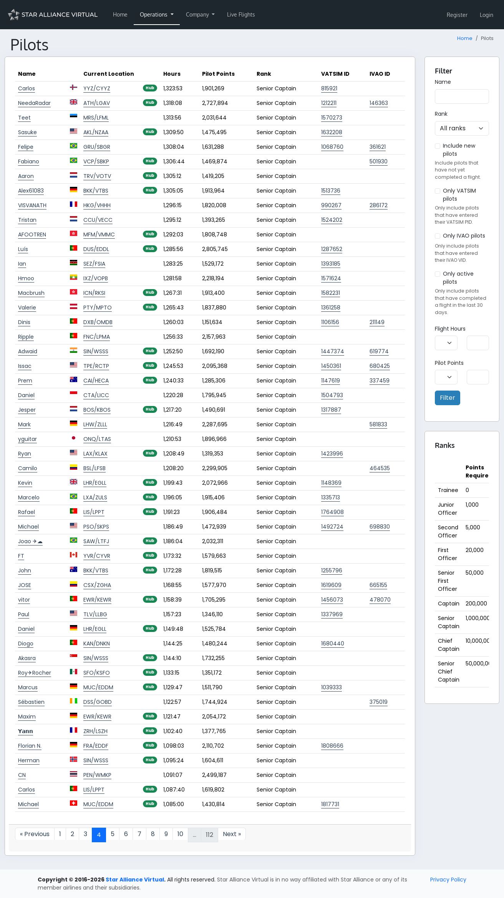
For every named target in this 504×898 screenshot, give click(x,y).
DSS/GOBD (97, 702)
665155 (378, 585)
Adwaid (27, 351)
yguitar (27, 439)
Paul (23, 614)
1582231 (330, 293)
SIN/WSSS (95, 351)
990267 (331, 205)
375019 (379, 702)
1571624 (331, 278)
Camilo (27, 468)
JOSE (24, 585)
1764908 (332, 512)
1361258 (330, 307)
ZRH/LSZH (95, 731)
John (24, 570)
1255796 (331, 570)
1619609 (331, 585)
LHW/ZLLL (95, 424)
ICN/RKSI (94, 293)
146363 (379, 103)
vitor (24, 600)
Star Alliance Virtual (135, 879)
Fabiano (28, 161)
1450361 (331, 366)
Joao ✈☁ (30, 541)
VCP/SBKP (96, 161)
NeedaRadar (34, 103)
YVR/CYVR (96, 556)
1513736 (330, 191)
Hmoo (26, 278)
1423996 (332, 453)
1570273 (331, 117)
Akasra (27, 658)
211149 (377, 322)
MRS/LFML (96, 117)
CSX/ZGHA (97, 585)
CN (22, 775)
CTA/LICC (96, 395)
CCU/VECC (98, 220)
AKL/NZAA (95, 132)
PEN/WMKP (97, 775)
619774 (379, 351)
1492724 (332, 526)
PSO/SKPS (96, 526)
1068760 (332, 147)
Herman (29, 760)
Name (443, 82)
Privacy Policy (448, 879)
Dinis (24, 322)
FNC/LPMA (96, 337)
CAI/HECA (96, 380)
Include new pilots (459, 150)
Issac (25, 366)
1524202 (331, 220)
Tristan (27, 220)
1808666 (332, 746)
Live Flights (241, 14)
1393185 (330, 264)
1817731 (330, 804)
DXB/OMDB (98, 322)
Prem (25, 380)
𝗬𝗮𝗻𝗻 (25, 731)
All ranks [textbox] (453, 128)
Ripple (26, 337)
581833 (378, 424)
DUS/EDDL (96, 249)
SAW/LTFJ (96, 541)
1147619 (330, 380)
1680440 (332, 643)
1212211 (329, 103)
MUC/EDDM (98, 687)
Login (486, 15)
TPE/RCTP (96, 366)
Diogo (25, 643)
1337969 (332, 614)
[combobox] (462, 128)
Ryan (24, 453)
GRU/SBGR (96, 147)
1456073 (332, 600)
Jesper (27, 410)
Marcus (28, 687)
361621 (378, 147)
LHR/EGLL (94, 483)
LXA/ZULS (95, 497)
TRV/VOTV (97, 176)
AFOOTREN (32, 234)
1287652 (331, 249)
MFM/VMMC (99, 234)
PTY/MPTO (97, 307)
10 (180, 834)
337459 (380, 380)
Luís (23, 249)
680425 (380, 366)
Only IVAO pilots (464, 235)
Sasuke (27, 132)
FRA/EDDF (95, 746)
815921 (329, 88)
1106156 (330, 322)
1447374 (332, 351)
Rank (441, 114)
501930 (379, 161)
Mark (24, 424)
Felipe (25, 147)
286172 (379, 205)
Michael (28, 526)
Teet (24, 117)
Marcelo (29, 497)
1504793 (332, 395)
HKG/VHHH (97, 205)
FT (21, 556)
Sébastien (31, 702)
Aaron (26, 176)
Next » (232, 834)
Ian (22, 264)
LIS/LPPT (93, 512)
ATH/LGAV (96, 103)
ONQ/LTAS (97, 439)
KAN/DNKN (96, 643)
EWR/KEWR (97, 600)
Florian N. (29, 746)
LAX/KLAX (95, 453)
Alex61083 (31, 191)
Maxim (27, 716)
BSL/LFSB (94, 468)
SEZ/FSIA (94, 264)
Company (198, 14)
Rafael (26, 512)
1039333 (331, 687)
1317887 (331, 410)
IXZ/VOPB (95, 278)
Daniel (26, 395)
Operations (154, 14)
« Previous (35, 834)
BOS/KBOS (97, 410)
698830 (380, 526)
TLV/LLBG (95, 614)
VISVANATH (32, 205)
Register (457, 15)
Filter (447, 397)
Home (120, 14)
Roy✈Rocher (34, 673)
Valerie (27, 307)
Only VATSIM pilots (459, 195)
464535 (380, 468)
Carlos (26, 88)
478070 (380, 600)
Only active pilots (458, 278)
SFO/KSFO (96, 673)
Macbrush (31, 293)
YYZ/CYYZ (96, 88)
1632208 (331, 132)
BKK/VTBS (95, 191)
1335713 (330, 497)
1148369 (331, 483)
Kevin (25, 483)
